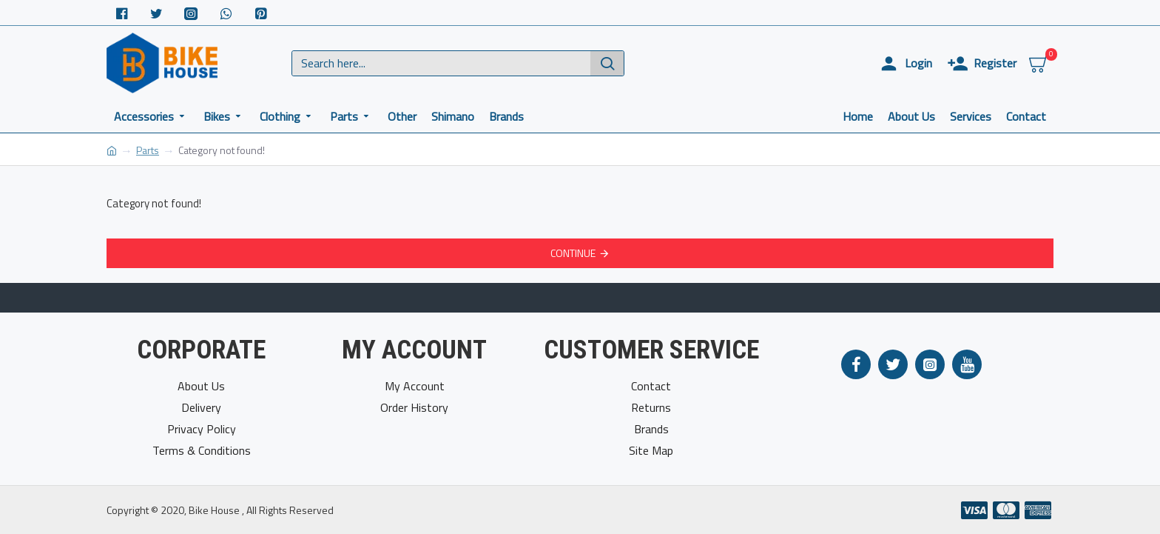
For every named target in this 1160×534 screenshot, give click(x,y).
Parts (147, 150)
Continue (573, 253)
